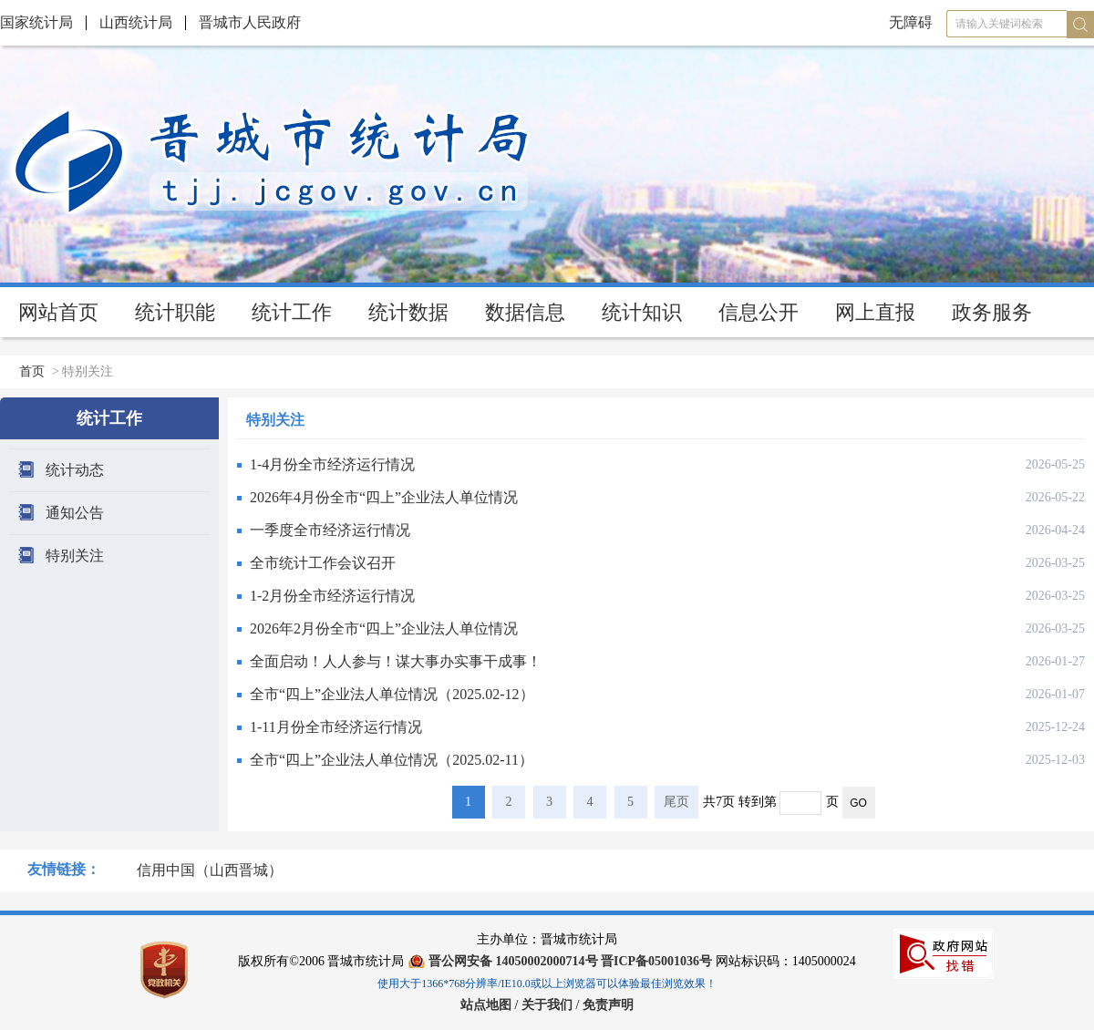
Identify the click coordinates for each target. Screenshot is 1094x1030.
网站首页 (58, 312)
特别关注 (75, 555)
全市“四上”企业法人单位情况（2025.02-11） (391, 759)
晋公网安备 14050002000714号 (513, 961)
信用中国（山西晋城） (210, 870)
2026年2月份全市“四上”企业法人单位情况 (384, 628)
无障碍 (911, 22)
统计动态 (75, 470)
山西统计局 (135, 22)
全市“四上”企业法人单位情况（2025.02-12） (392, 694)
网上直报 (875, 312)
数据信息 (525, 312)
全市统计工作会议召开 (323, 563)
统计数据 (408, 312)
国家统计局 (36, 22)
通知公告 (75, 512)
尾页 (676, 802)
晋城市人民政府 (250, 22)
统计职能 (175, 312)
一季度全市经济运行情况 (330, 530)
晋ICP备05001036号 (656, 961)
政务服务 (992, 312)
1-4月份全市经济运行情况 (332, 464)
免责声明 (608, 1005)
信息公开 (758, 312)
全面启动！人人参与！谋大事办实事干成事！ (396, 661)
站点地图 (485, 1005)
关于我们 (548, 1005)
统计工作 (292, 312)
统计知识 (642, 312)
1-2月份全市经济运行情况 (332, 595)
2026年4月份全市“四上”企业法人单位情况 (384, 497)
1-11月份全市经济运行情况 (336, 727)
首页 (32, 371)
